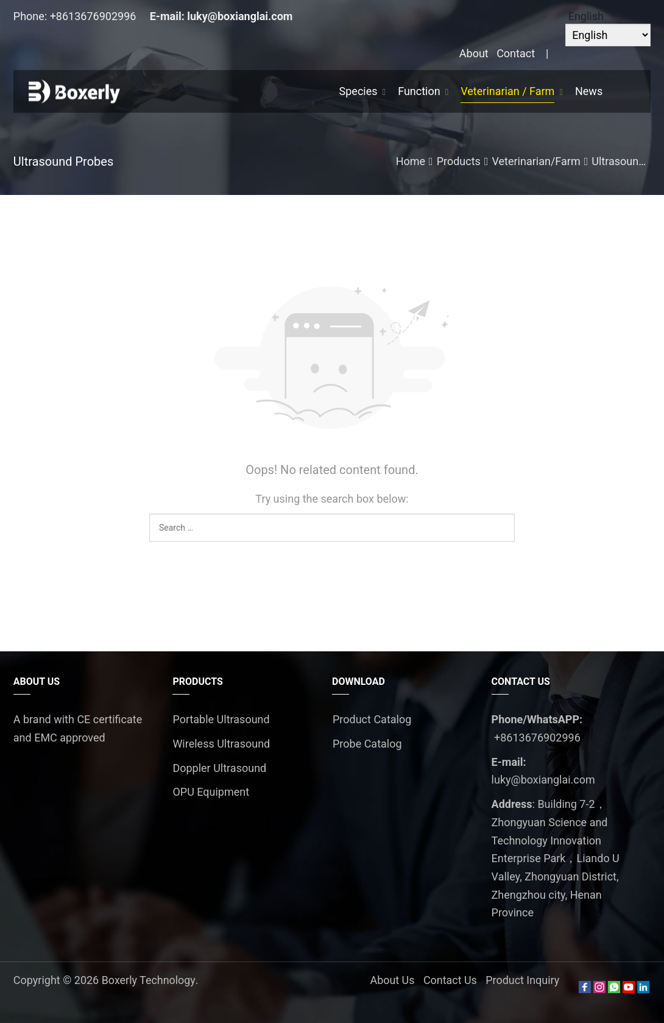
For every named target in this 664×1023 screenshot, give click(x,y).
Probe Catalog (367, 743)
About (474, 53)
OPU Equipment (210, 791)
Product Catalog (372, 719)
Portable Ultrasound (220, 719)
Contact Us (449, 980)
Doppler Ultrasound (219, 768)
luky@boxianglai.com (239, 16)
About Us (391, 980)
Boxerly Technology (149, 980)
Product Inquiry (523, 980)
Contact (515, 53)
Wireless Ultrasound (221, 743)
